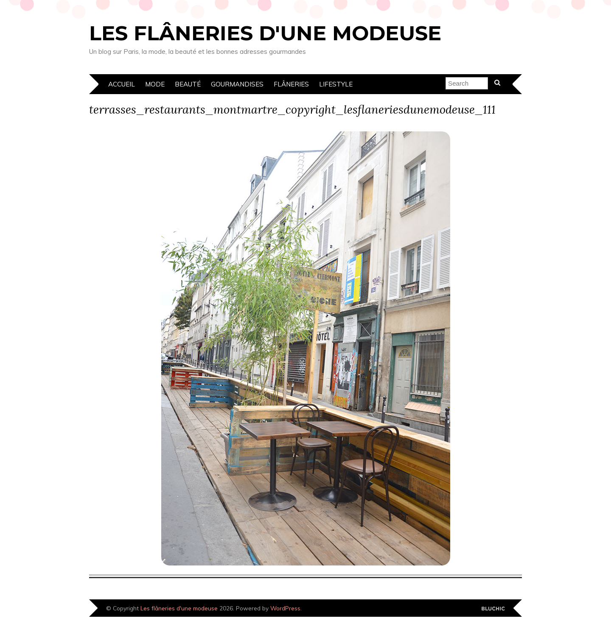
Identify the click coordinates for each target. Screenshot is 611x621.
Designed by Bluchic (493, 609)
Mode (155, 84)
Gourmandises (237, 84)
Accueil (121, 84)
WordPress (285, 608)
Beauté (188, 84)
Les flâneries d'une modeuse (265, 33)
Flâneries (291, 84)
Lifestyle (336, 84)
